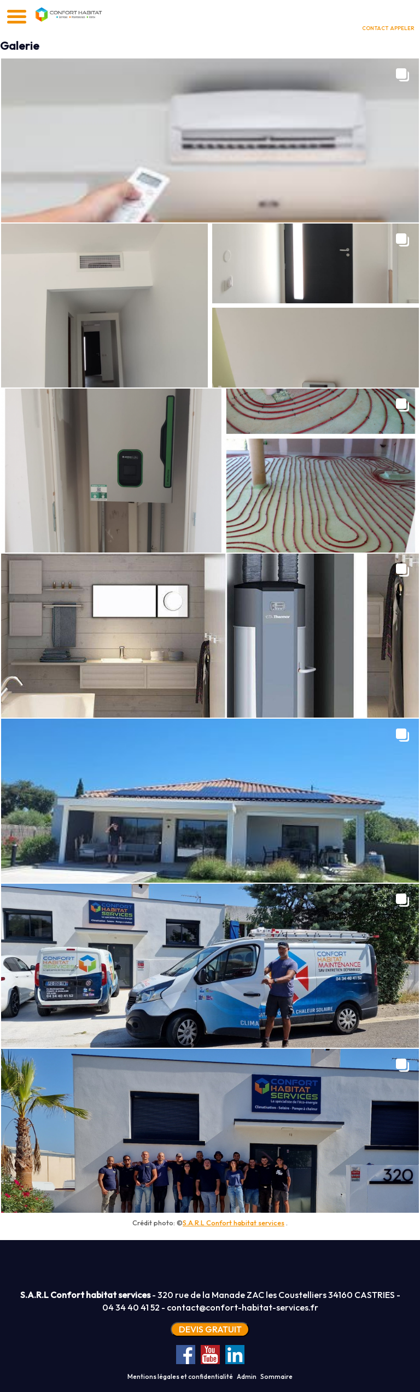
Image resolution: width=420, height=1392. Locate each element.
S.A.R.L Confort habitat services (233, 1222)
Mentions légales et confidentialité (180, 1376)
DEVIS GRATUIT (210, 1329)
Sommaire (276, 1376)
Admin (246, 1376)
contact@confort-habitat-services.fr (242, 1307)
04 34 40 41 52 (131, 1307)
